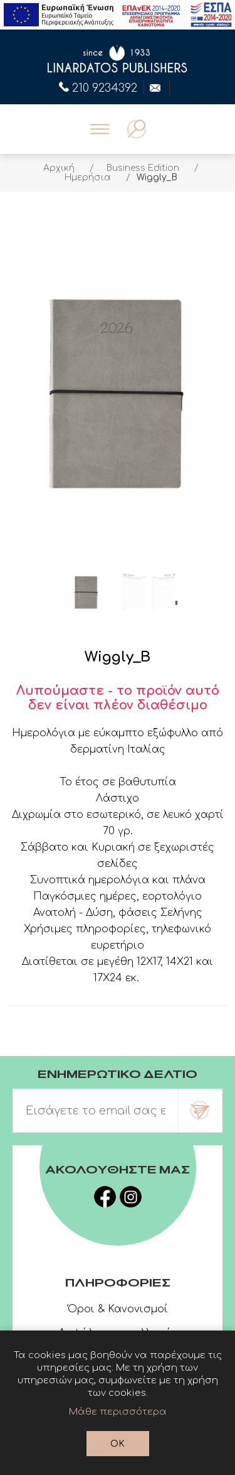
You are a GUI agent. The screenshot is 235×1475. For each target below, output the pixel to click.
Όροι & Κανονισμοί (118, 1309)
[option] (86, 592)
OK (117, 1444)
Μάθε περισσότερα (118, 1412)
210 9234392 (98, 87)
